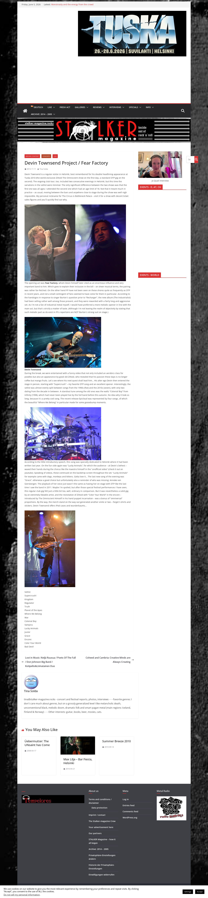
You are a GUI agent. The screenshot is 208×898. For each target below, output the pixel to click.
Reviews (97, 107)
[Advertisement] (104, 81)
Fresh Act (65, 107)
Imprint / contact (97, 815)
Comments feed (130, 811)
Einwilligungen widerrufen (101, 874)
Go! (196, 159)
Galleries (80, 107)
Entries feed (128, 805)
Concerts (46, 156)
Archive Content (32, 156)
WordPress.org (130, 817)
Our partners (95, 833)
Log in (126, 799)
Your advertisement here (101, 827)
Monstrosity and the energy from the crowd (72, 4)
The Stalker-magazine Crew (102, 821)
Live (50, 107)
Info (148, 107)
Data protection (99, 807)
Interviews (115, 107)
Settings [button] (187, 891)
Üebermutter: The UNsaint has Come (37, 743)
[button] (53, 107)
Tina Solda (44, 169)
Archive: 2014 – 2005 (41, 114)
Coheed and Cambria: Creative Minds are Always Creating (110, 659)
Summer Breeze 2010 (116, 741)
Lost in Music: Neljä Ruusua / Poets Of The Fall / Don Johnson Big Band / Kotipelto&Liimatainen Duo (49, 662)
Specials (133, 107)
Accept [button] (200, 891)
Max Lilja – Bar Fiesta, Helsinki (77, 761)
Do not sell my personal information (22, 894)
